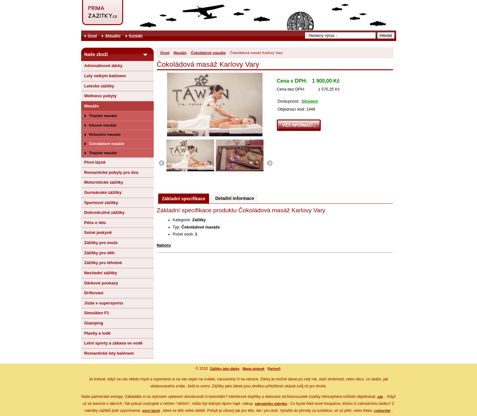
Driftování (93, 292)
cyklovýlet (382, 411)
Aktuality (113, 36)
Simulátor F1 (96, 312)
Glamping (93, 323)
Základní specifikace (184, 198)
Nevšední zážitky (100, 272)
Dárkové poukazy (101, 283)
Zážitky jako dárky (225, 369)
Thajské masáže (103, 115)
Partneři (274, 369)
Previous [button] (161, 163)
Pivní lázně (95, 162)
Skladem (309, 101)
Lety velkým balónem (105, 75)
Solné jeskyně (98, 232)
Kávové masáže (103, 125)
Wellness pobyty (100, 95)
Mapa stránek (253, 369)
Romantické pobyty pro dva (111, 172)
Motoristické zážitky (103, 182)
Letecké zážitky (99, 86)
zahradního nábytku (271, 404)
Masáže (180, 53)
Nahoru (164, 245)
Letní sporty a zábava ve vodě (113, 343)
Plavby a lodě (97, 333)
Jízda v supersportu (103, 303)
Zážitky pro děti (99, 252)
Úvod (165, 53)
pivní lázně (151, 411)
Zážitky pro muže (101, 242)
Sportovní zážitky (101, 202)
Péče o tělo (95, 222)
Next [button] (270, 163)
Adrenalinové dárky (103, 65)
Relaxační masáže (105, 134)
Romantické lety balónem (109, 353)
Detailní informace (234, 198)
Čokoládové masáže (208, 53)
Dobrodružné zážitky (104, 212)
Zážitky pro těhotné (103, 262)
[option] (191, 155)
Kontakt (136, 36)
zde (380, 397)
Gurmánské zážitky (103, 192)
